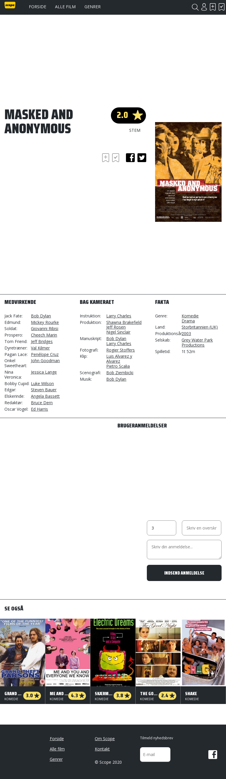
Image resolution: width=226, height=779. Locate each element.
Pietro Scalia (118, 366)
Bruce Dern (42, 402)
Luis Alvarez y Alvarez (119, 358)
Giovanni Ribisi (44, 328)
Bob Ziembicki (119, 372)
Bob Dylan (41, 316)
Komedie (190, 316)
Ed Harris (39, 409)
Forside (37, 6)
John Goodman (45, 360)
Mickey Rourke (45, 322)
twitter (141, 157)
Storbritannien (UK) (200, 327)
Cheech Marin (44, 335)
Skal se (212, 7)
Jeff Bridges (42, 341)
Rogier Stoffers (120, 350)
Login (204, 7)
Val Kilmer (40, 348)
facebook (130, 157)
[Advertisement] (51, 185)
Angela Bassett (45, 396)
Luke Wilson (42, 383)
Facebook (212, 754)
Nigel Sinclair (118, 332)
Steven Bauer (43, 389)
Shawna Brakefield (124, 322)
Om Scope (105, 738)
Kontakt (102, 749)
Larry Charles (118, 316)
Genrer (92, 6)
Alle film (65, 6)
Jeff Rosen (116, 327)
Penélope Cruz (45, 354)
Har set (221, 7)
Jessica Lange (44, 372)
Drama (188, 321)
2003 (186, 333)
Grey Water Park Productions (197, 342)
